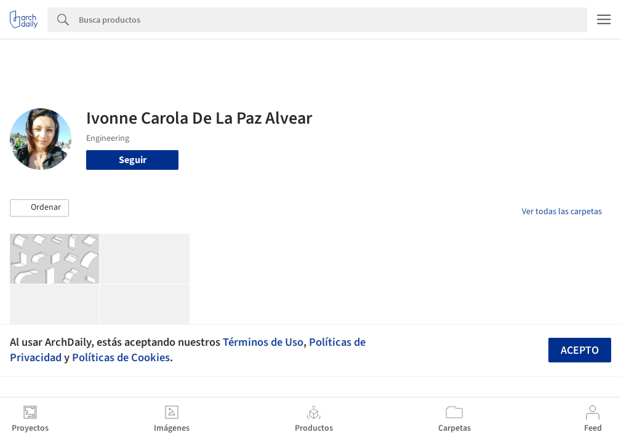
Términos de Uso (263, 342)
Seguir (132, 160)
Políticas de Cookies (121, 357)
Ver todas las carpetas (562, 211)
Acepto (580, 350)
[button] (39, 208)
